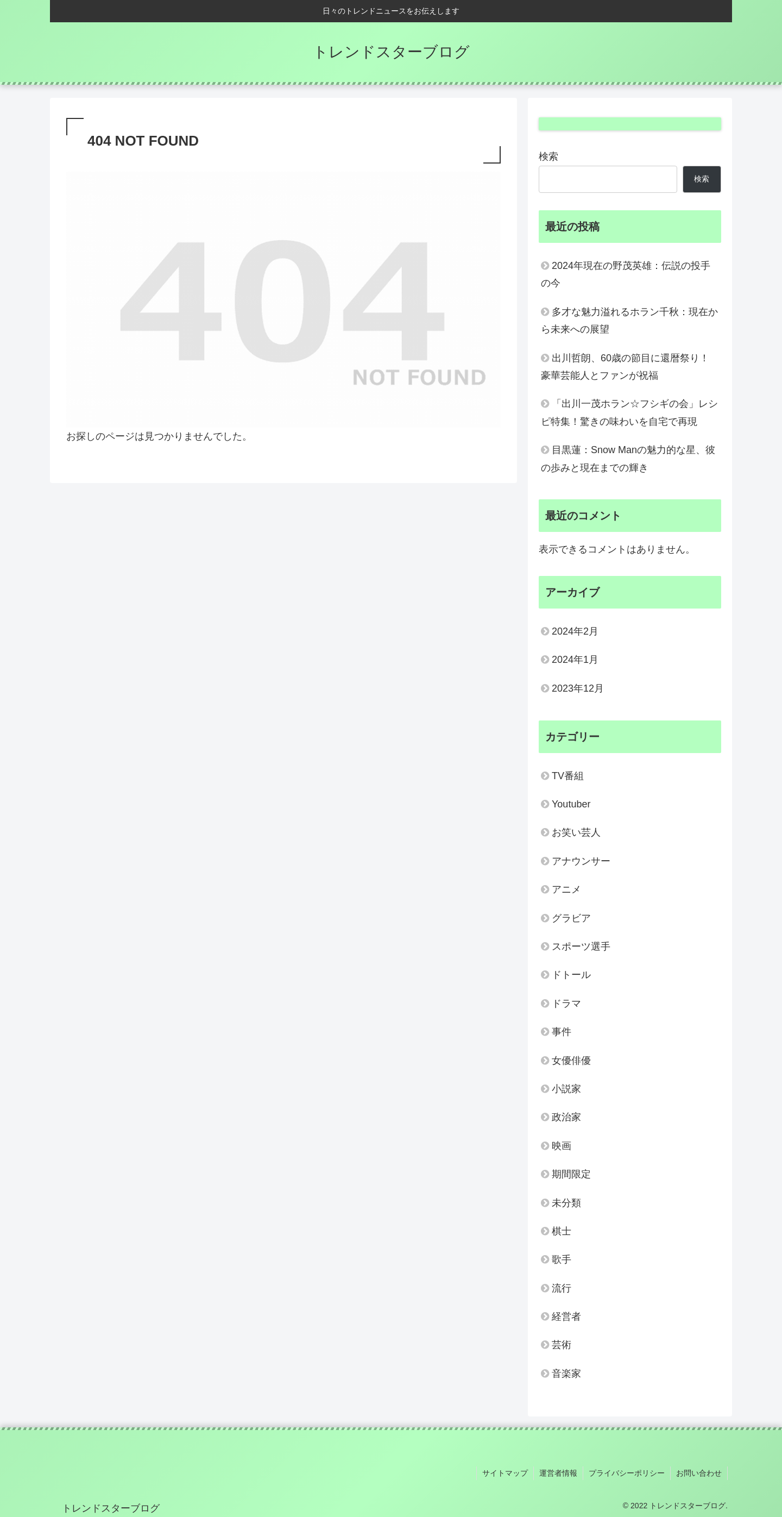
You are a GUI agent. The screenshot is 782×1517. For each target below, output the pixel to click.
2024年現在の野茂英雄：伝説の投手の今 (625, 274)
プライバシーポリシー (627, 1473)
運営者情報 (558, 1473)
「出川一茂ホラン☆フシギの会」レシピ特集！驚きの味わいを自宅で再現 (629, 412)
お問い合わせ (699, 1473)
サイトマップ (505, 1473)
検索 (548, 156)
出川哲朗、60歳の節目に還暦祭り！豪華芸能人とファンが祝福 (625, 367)
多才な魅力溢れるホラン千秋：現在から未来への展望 (629, 320)
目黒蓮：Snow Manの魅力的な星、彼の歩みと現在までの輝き (628, 458)
